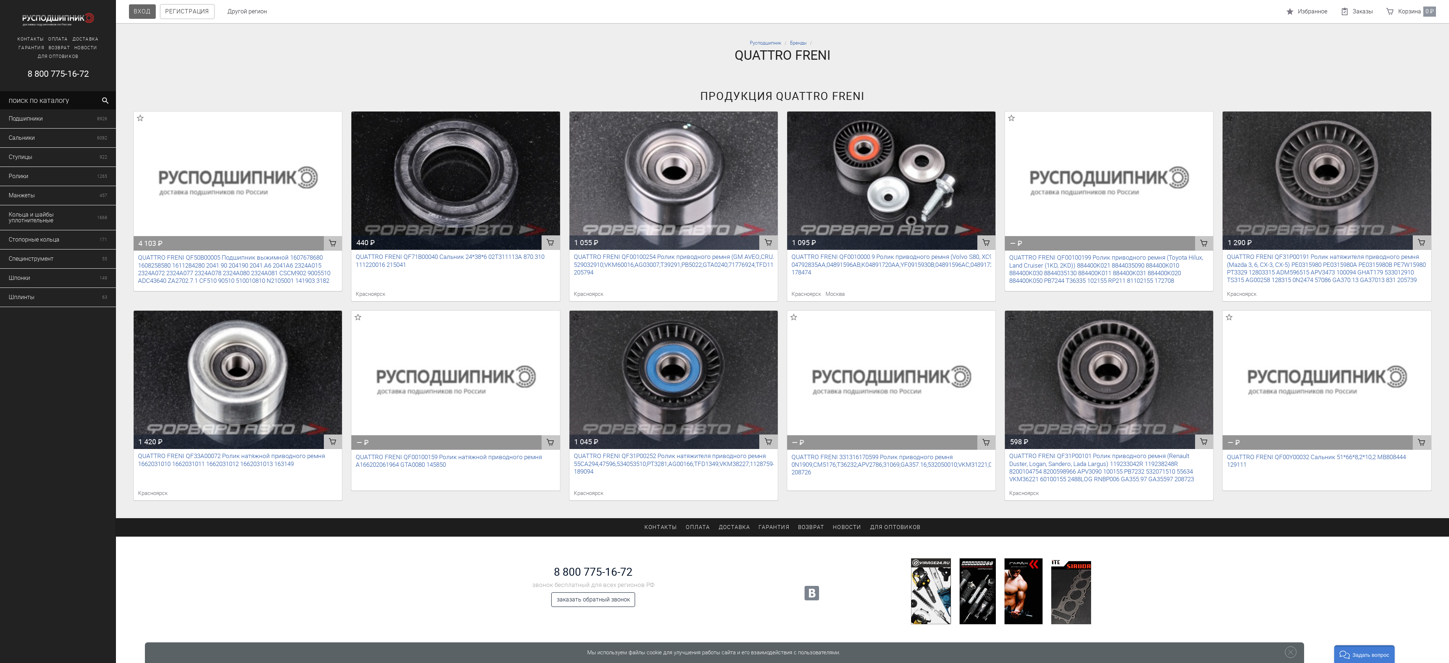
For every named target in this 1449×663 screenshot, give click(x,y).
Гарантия (774, 527)
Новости (49, 47)
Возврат (22, 47)
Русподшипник (765, 43)
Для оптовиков (21, 56)
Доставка (49, 39)
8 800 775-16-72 (593, 572)
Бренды (798, 43)
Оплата (21, 39)
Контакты (660, 527)
